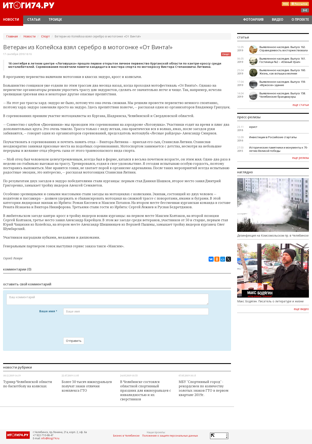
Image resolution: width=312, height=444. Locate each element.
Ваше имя (48, 311)
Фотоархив (253, 19)
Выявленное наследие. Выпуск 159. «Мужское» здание (282, 83)
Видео (277, 19)
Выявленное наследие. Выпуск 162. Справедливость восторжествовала (283, 48)
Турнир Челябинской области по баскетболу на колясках (27, 383)
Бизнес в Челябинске (126, 435)
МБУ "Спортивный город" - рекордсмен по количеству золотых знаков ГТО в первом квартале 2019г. (203, 388)
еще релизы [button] (300, 157)
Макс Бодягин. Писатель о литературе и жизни (270, 301)
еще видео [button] (301, 309)
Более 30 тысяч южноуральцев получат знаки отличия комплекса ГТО (87, 386)
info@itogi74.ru (50, 438)
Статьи (33, 19)
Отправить (73, 341)
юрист (253, 127)
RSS (285, 3)
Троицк (55, 19)
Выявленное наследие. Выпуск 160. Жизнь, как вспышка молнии (282, 71)
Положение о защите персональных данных (170, 435)
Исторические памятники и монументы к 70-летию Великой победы (278, 149)
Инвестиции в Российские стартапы (273, 137)
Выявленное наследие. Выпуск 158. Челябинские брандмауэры (282, 94)
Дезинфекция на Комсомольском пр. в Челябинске (273, 235)
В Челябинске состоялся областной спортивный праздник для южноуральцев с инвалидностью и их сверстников (145, 390)
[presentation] (94, 326)
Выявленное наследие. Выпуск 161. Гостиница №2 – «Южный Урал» (282, 60)
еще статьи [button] (301, 105)
